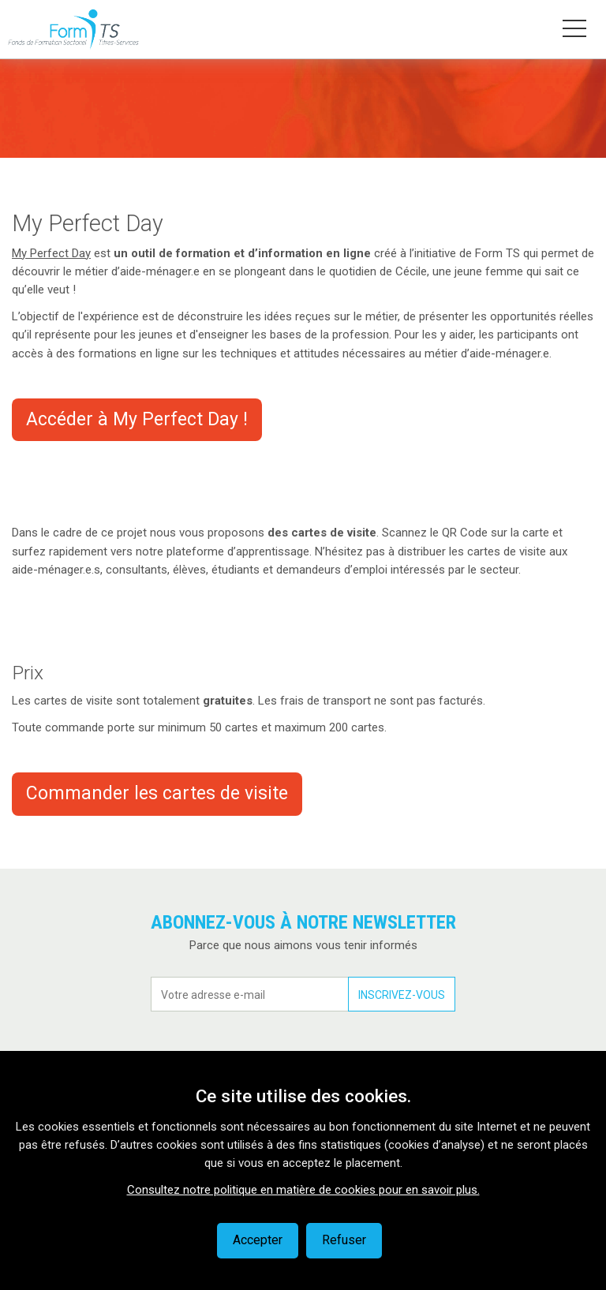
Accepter (257, 1239)
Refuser (344, 1239)
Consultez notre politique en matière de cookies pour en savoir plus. (303, 1190)
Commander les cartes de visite (157, 793)
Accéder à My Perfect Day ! (137, 419)
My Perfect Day (51, 253)
